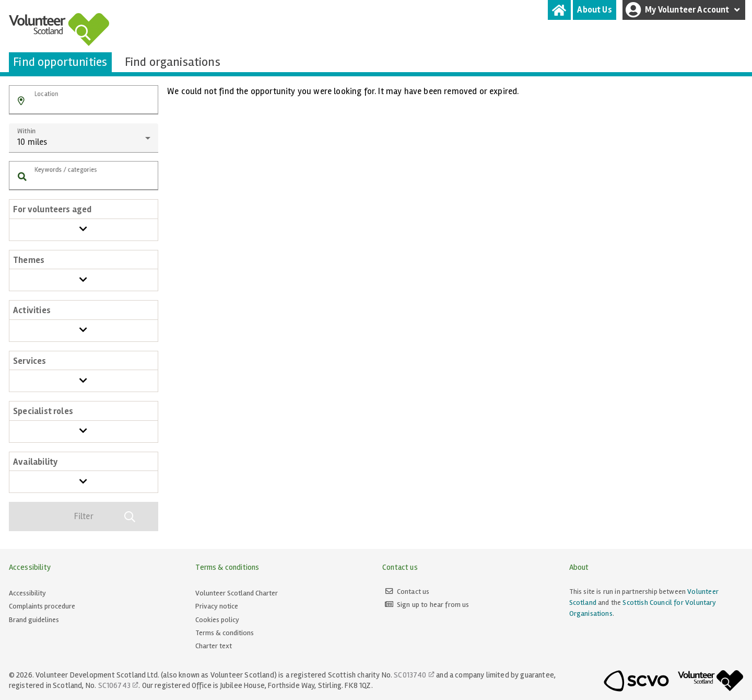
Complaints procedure (42, 606)
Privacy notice (216, 606)
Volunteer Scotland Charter (236, 593)
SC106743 (114, 685)
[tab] (559, 10)
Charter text (213, 645)
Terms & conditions (224, 632)
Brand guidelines (34, 619)
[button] (21, 101)
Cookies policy (217, 619)
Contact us (413, 591)
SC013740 (410, 675)
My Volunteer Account (684, 10)
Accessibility (27, 593)
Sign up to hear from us (433, 604)
